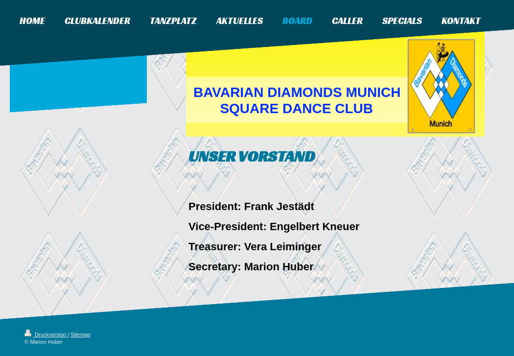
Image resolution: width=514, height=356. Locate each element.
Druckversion (46, 334)
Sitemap (80, 334)
